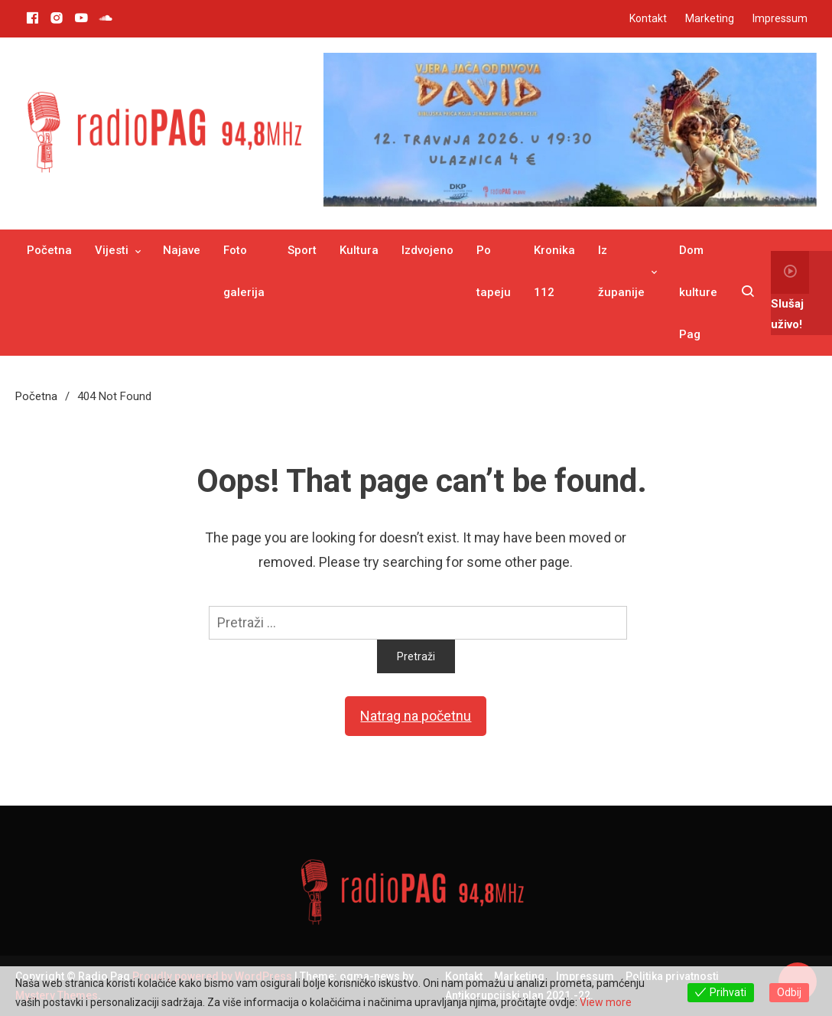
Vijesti (111, 250)
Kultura (359, 250)
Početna (49, 250)
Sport (302, 250)
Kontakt (648, 18)
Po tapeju (493, 271)
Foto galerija (244, 271)
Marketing (709, 18)
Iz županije (621, 271)
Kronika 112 (554, 271)
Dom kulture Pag (698, 292)
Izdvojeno (427, 250)
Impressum (780, 18)
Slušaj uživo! (790, 291)
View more (606, 1002)
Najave (181, 250)
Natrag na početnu (415, 716)
